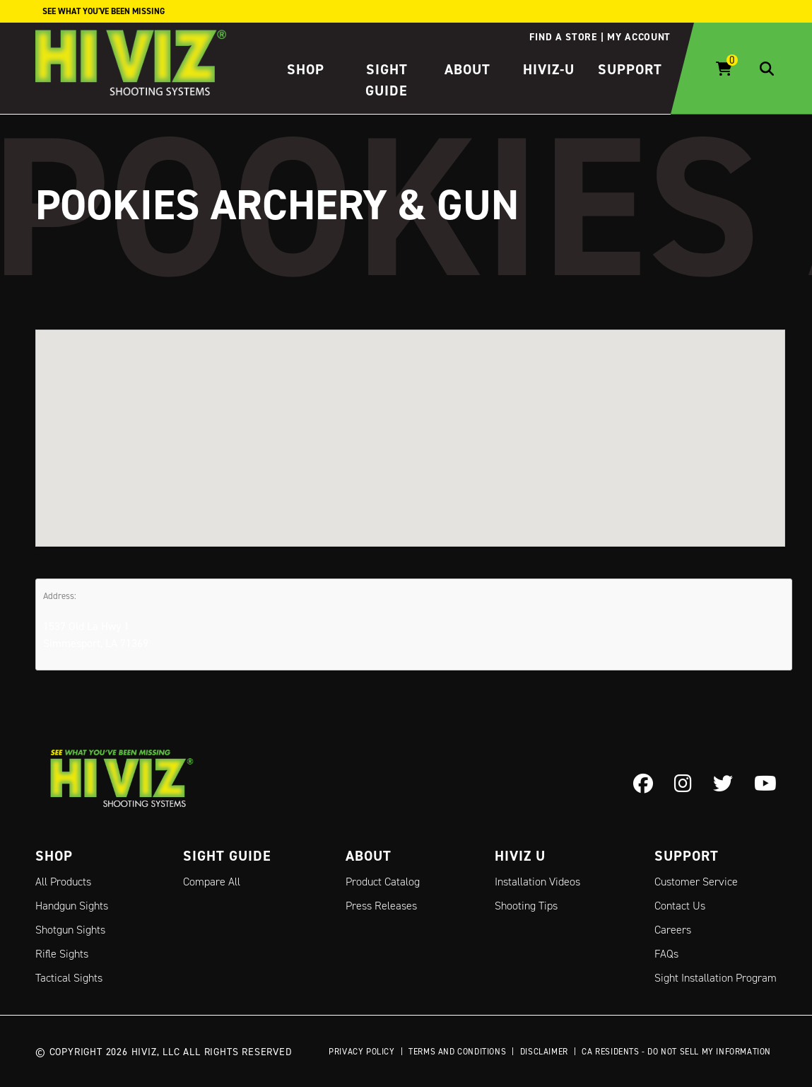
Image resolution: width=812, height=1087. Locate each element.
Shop (305, 69)
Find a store (562, 36)
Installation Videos (537, 881)
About (467, 69)
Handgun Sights (71, 905)
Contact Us (679, 905)
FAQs (666, 953)
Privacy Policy (361, 1051)
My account (639, 36)
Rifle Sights (61, 953)
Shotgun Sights (70, 929)
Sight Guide (227, 856)
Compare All (211, 881)
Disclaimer (544, 1051)
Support (630, 69)
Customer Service (696, 881)
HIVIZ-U (549, 69)
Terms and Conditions (457, 1051)
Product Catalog (383, 881)
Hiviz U (520, 856)
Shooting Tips (526, 905)
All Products (63, 881)
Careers (672, 929)
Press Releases (381, 905)
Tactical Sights (68, 977)
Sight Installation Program (715, 977)
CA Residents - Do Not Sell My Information (676, 1051)
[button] (410, 425)
